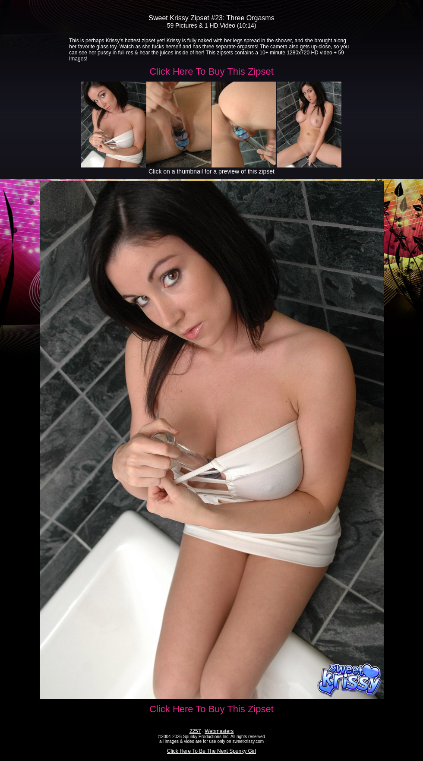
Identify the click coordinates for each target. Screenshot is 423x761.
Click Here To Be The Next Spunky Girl (211, 751)
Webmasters (219, 731)
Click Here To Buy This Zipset (211, 71)
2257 (195, 731)
